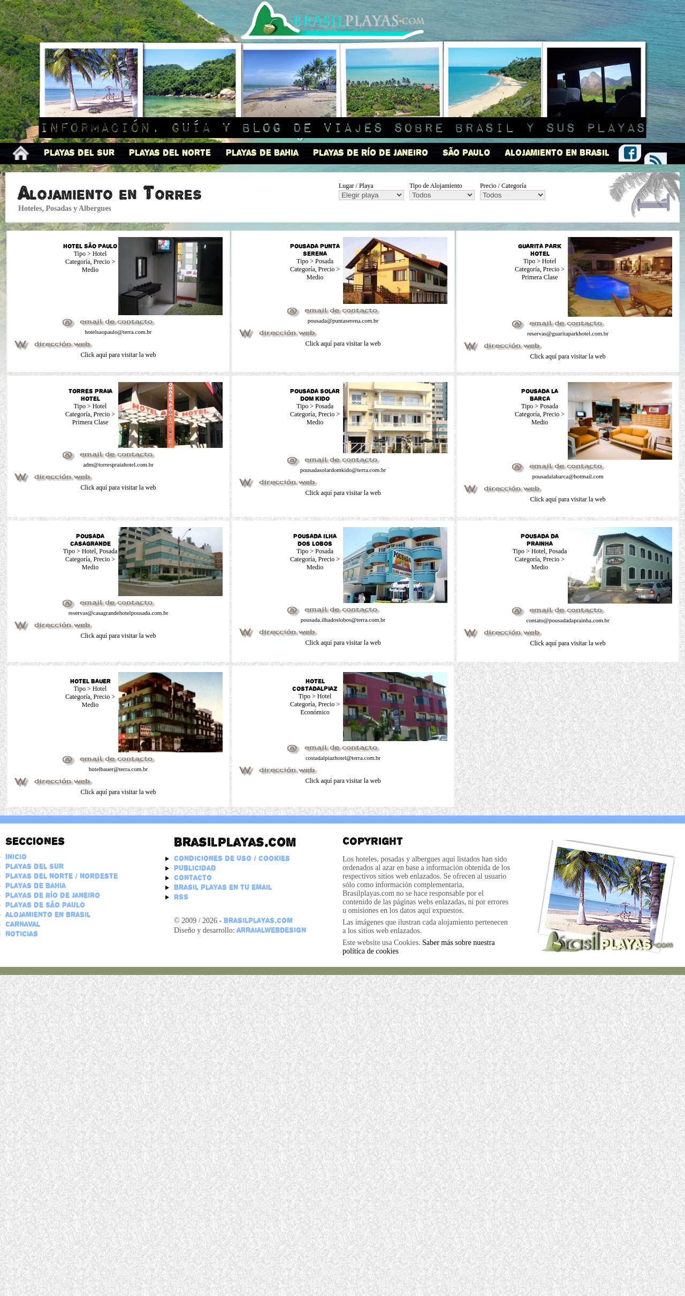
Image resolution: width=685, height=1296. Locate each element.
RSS (181, 1218)
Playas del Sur (79, 153)
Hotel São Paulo (90, 406)
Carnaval (22, 1245)
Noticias (21, 1255)
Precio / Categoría (503, 185)
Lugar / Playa (356, 185)
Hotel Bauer (90, 841)
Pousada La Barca (539, 555)
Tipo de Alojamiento (435, 185)
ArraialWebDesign (271, 1251)
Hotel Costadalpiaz (315, 845)
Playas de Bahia (262, 153)
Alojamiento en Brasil (557, 153)
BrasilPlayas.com (258, 1241)
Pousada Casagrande (90, 700)
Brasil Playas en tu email (223, 1208)
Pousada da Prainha (540, 700)
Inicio (16, 1177)
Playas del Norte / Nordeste (61, 1197)
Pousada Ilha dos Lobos (315, 700)
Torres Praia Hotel (90, 555)
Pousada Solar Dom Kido (315, 555)
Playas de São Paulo (45, 1226)
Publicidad (195, 1189)
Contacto (193, 1198)
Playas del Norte (170, 153)
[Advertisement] (342, 307)
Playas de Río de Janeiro (370, 153)
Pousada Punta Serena (315, 410)
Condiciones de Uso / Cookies (232, 1179)
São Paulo (466, 153)
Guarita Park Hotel (539, 410)
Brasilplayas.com (235, 1163)
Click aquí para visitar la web (118, 515)
